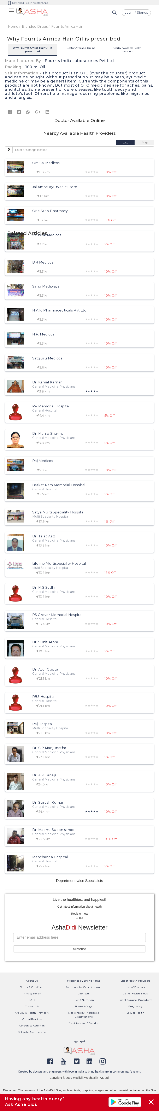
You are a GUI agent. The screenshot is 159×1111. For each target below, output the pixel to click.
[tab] (125, 142)
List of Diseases (135, 987)
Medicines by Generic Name (83, 987)
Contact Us (32, 1006)
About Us (32, 980)
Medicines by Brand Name (83, 980)
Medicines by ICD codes (83, 1023)
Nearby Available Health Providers (127, 49)
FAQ (32, 999)
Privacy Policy (32, 993)
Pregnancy (135, 1006)
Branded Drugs (35, 27)
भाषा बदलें (79, 1041)
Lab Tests (83, 993)
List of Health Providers (135, 980)
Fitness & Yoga (84, 1006)
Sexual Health (135, 1012)
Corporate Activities (32, 1025)
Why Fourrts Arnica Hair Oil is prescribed (32, 49)
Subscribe (79, 949)
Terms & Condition (32, 987)
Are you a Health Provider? (32, 1012)
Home (13, 27)
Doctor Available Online (80, 47)
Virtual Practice (32, 1019)
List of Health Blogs (135, 993)
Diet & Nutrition (83, 999)
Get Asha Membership (32, 1031)
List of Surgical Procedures (135, 999)
